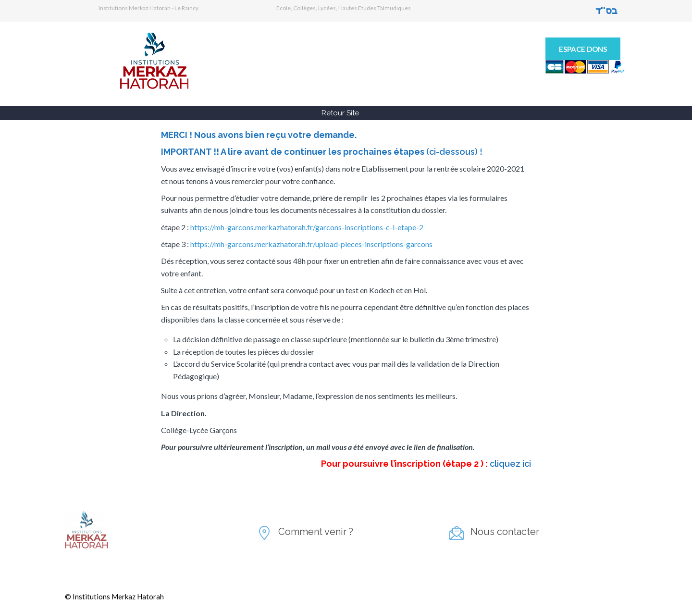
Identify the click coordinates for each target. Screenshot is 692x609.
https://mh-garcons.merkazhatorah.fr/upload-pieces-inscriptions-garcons (311, 244)
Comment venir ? (315, 531)
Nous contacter (504, 531)
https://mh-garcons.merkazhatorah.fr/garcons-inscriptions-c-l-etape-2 (306, 227)
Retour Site (340, 113)
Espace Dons (583, 49)
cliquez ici (510, 464)
